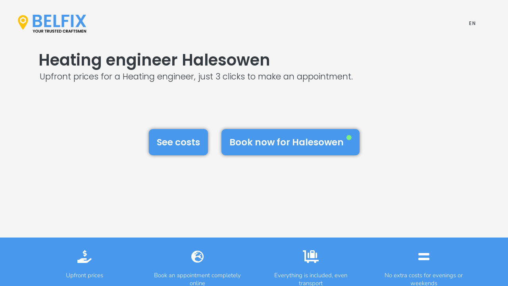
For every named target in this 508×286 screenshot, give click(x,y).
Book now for (290, 142)
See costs (178, 142)
